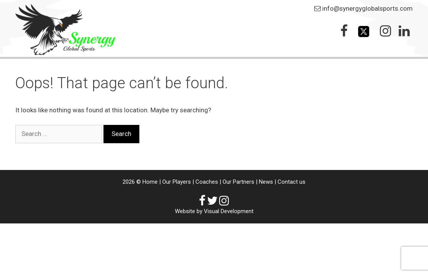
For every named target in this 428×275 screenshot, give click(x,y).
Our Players (176, 181)
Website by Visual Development (214, 211)
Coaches (206, 181)
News (266, 181)
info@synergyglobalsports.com (367, 8)
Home (150, 181)
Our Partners (238, 181)
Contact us (291, 181)
